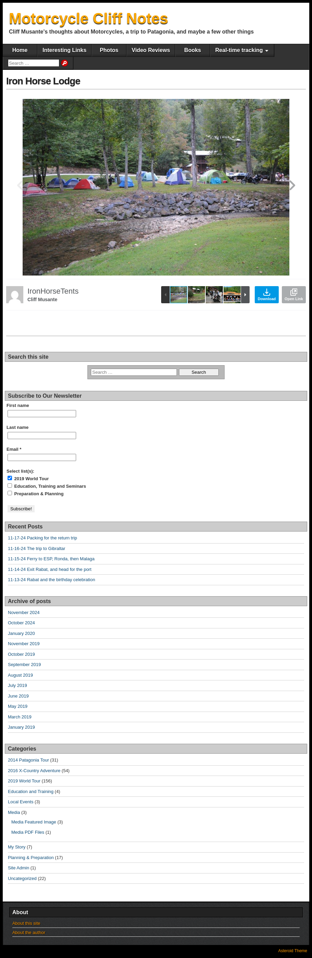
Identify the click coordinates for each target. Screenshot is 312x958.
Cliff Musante (42, 299)
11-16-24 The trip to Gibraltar (36, 548)
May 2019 (17, 706)
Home (19, 50)
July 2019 (17, 685)
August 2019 (20, 675)
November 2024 (24, 612)
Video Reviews (151, 50)
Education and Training (30, 791)
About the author (28, 932)
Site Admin (18, 867)
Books (192, 50)
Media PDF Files (27, 832)
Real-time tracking (239, 50)
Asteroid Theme (293, 950)
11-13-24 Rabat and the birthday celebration (51, 579)
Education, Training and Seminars (47, 486)
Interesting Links (64, 50)
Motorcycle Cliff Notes (88, 18)
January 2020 (21, 633)
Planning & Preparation (31, 857)
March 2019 (20, 716)
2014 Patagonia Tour (28, 760)
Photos (109, 50)
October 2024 (21, 622)
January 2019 (21, 727)
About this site (26, 923)
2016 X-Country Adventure (34, 770)
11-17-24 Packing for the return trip (42, 537)
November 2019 (24, 643)
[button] (292, 187)
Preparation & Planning (35, 493)
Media (14, 812)
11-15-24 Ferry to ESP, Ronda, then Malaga (51, 558)
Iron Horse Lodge (43, 81)
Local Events (20, 801)
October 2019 (21, 654)
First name (18, 405)
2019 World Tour (28, 478)
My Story (16, 847)
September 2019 (24, 664)
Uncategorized (22, 878)
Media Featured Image (33, 822)
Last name (17, 427)
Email (14, 449)
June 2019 (18, 696)
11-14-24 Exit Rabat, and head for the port (50, 569)
